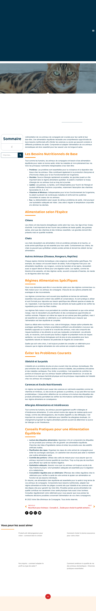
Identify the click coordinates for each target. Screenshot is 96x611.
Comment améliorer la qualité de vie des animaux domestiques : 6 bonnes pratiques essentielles (81, 565)
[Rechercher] (20, 155)
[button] (93, 30)
